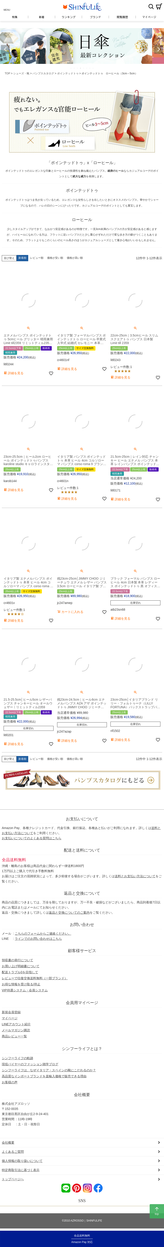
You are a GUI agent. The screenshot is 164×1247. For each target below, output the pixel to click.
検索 (151, 6)
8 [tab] (93, 68)
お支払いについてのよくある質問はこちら (31, 838)
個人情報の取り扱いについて (22, 1161)
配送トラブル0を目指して (20, 972)
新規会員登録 (11, 1012)
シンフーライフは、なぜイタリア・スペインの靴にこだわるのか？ (49, 1070)
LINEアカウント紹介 (16, 1024)
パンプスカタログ (43, 73)
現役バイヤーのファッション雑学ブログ (30, 1064)
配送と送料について (82, 850)
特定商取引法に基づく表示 (20, 1170)
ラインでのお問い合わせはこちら (38, 938)
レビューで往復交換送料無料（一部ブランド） (35, 978)
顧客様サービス (82, 950)
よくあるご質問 (13, 1151)
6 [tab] (87, 68)
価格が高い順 (75, 257)
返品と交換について (82, 893)
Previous (5, 49)
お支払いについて (82, 819)
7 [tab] (90, 68)
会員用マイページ (82, 1003)
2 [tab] (74, 68)
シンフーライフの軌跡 (17, 1058)
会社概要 (82, 1094)
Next (158, 49)
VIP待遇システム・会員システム (25, 990)
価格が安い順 (55, 257)
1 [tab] (71, 68)
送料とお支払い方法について (135, 876)
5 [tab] (84, 68)
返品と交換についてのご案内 (69, 912)
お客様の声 (9, 1082)
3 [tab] (77, 68)
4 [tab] (81, 68)
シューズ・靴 (21, 73)
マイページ (9, 1018)
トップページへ (13, 1179)
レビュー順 (36, 257)
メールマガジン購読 (16, 1030)
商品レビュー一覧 (14, 1036)
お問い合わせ (82, 924)
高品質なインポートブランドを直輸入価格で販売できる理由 (44, 1076)
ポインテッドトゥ (68, 73)
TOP (7, 73)
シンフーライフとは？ (82, 1048)
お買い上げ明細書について (20, 966)
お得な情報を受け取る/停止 (21, 984)
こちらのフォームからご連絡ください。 (43, 933)
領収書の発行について (17, 960)
